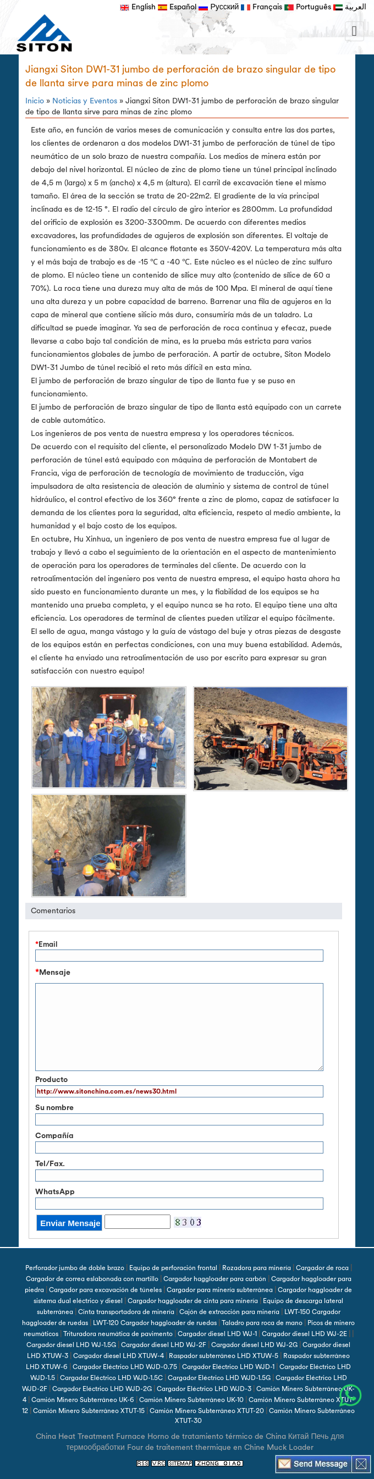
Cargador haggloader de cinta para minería (193, 1301)
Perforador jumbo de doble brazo (74, 1268)
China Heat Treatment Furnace (90, 1436)
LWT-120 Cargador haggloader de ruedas (155, 1323)
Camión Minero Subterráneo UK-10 (191, 1400)
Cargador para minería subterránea (220, 1290)
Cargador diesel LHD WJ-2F (163, 1345)
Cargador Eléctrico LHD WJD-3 (204, 1389)
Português (307, 7)
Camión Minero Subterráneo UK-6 (82, 1400)
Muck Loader (290, 1447)
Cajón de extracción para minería (229, 1312)
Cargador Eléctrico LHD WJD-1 (228, 1367)
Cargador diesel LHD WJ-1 (217, 1334)
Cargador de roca (322, 1268)
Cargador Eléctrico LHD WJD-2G (102, 1389)
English (138, 7)
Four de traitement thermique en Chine (196, 1447)
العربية (349, 7)
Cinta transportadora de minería (126, 1312)
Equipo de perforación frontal (173, 1268)
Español (177, 7)
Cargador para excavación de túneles (105, 1290)
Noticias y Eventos (84, 101)
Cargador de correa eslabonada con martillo (92, 1279)
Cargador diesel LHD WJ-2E (304, 1334)
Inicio (34, 101)
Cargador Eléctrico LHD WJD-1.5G (219, 1378)
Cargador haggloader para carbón (214, 1279)
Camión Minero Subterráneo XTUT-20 (207, 1411)
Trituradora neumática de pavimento (118, 1334)
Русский (219, 7)
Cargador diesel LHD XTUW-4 (118, 1356)
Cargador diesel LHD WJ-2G (254, 1345)
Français (261, 7)
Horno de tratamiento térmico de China (216, 1436)
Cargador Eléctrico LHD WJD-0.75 (125, 1367)
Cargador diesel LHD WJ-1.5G (71, 1345)
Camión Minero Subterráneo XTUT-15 (89, 1411)
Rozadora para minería (256, 1268)
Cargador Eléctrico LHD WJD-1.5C (111, 1378)
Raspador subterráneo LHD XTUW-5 (223, 1356)
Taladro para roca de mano (262, 1323)
